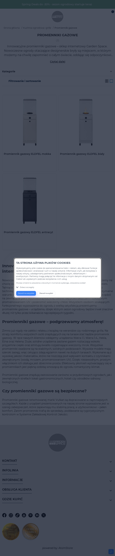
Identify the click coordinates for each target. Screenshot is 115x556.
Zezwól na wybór (46, 293)
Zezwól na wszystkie (26, 293)
